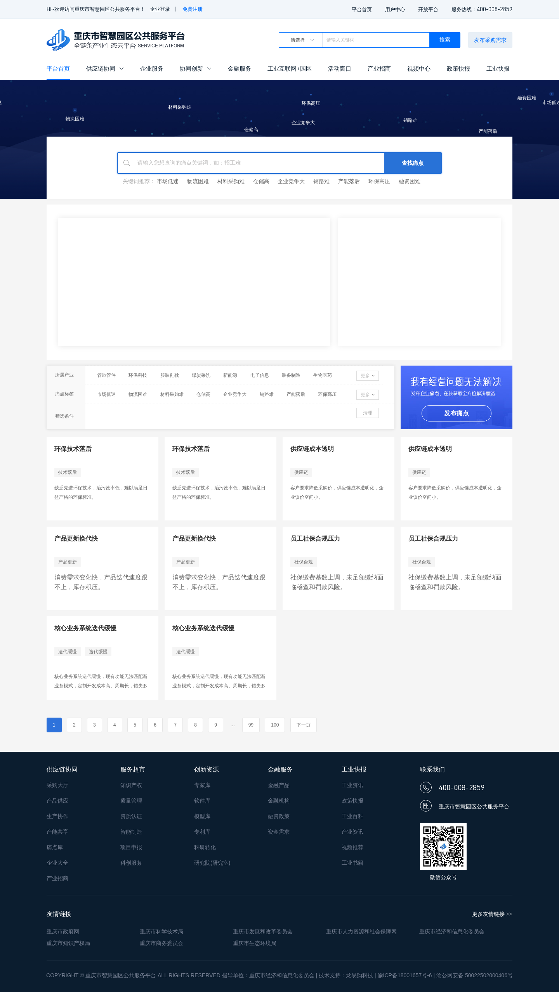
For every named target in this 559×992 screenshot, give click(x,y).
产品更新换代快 (76, 538)
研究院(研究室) (212, 863)
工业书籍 (352, 863)
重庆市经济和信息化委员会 (451, 931)
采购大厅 (57, 785)
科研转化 (205, 847)
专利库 (202, 832)
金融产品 (279, 785)
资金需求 (279, 832)
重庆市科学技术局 (161, 931)
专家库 (202, 785)
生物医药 (322, 375)
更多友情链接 (492, 914)
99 (250, 725)
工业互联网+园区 (289, 68)
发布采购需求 (490, 40)
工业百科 (352, 816)
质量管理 (131, 801)
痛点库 (55, 847)
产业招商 (379, 68)
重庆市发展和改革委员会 (263, 931)
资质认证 (131, 816)
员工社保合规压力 (315, 538)
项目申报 (131, 847)
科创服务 (131, 863)
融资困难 (409, 181)
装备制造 (291, 375)
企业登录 (160, 9)
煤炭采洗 (201, 375)
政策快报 (458, 68)
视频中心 (419, 68)
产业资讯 (352, 832)
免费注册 (192, 9)
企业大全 (57, 863)
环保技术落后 (73, 449)
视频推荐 (352, 847)
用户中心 (395, 9)
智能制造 (131, 832)
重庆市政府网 (63, 931)
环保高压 (379, 181)
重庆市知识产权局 (68, 943)
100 (275, 725)
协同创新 (196, 68)
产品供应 (57, 801)
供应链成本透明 (312, 449)
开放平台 (428, 9)
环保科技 (137, 375)
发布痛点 (456, 413)
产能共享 (57, 832)
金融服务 (239, 68)
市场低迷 (168, 181)
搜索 (444, 39)
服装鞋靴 (169, 375)
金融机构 (279, 801)
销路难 (321, 181)
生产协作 (57, 816)
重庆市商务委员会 (161, 943)
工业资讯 (352, 785)
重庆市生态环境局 (254, 943)
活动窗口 (339, 68)
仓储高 (261, 181)
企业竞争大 (291, 181)
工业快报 (498, 68)
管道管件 (106, 375)
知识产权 (131, 785)
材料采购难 (231, 181)
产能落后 (349, 181)
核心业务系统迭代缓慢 (85, 628)
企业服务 (151, 68)
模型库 (202, 816)
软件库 (202, 801)
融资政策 (279, 816)
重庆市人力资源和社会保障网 (361, 931)
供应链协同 (105, 68)
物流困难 (198, 181)
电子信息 (259, 375)
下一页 (304, 725)
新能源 (230, 375)
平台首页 (362, 9)
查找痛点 (413, 163)
